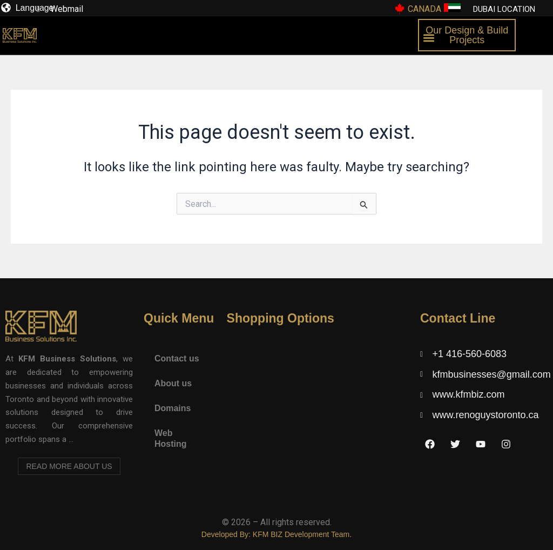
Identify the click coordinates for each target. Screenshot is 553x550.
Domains (172, 408)
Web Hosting (170, 438)
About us (173, 383)
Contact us (176, 358)
